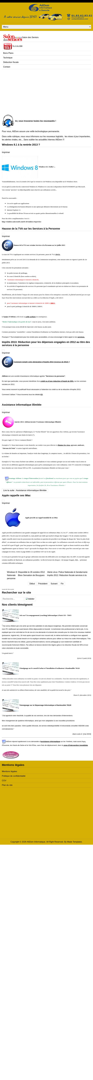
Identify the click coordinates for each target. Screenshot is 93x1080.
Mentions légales (9, 771)
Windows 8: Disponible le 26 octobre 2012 (26, 572)
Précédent (42, 584)
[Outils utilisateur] (3, 150)
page (24, 552)
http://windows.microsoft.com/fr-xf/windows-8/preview (21, 222)
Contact (6, 67)
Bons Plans (8, 53)
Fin (62, 584)
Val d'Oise (32, 745)
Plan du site (7, 785)
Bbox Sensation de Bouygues (31, 575)
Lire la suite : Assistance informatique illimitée (25, 490)
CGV (4, 780)
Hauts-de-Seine (19, 745)
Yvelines (69, 741)
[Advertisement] (23, 91)
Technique (7, 58)
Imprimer (6, 152)
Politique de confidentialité (13, 776)
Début (32, 584)
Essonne (6, 745)
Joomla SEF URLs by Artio (8, 589)
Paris (83, 741)
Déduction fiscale (11, 62)
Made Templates (74, 842)
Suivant (54, 584)
